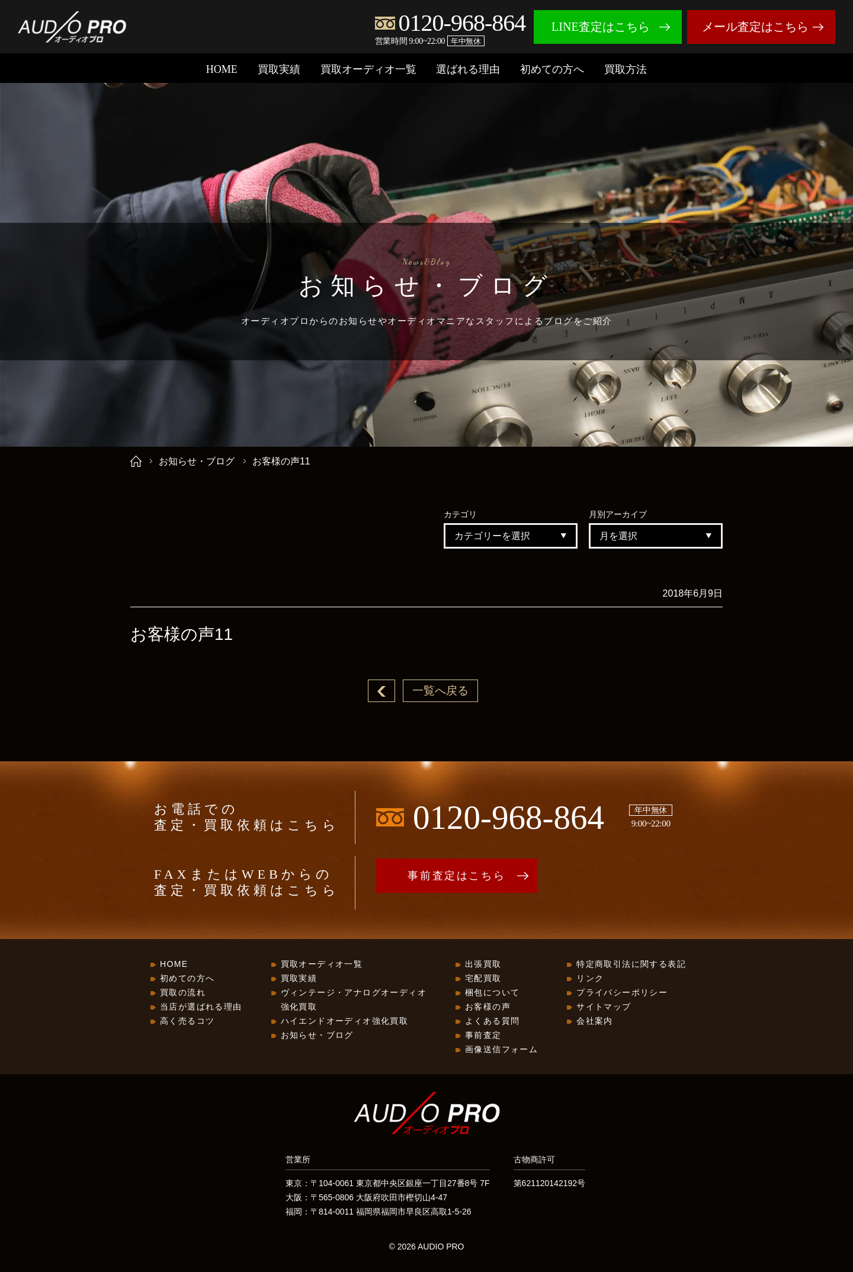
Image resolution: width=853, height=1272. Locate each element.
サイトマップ (603, 1007)
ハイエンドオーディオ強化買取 (345, 1021)
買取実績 (279, 69)
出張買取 (483, 964)
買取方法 (625, 69)
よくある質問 (492, 1021)
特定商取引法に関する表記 (631, 964)
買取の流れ (183, 993)
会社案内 (594, 1021)
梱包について (492, 993)
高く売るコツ (187, 1021)
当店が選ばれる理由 (201, 1007)
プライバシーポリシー (622, 993)
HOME (222, 69)
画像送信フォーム (501, 1050)
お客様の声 (488, 1007)
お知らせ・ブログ (197, 461)
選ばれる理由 (468, 69)
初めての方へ (552, 69)
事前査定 (483, 1035)
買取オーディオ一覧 (368, 69)
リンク (590, 978)
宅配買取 (483, 978)
